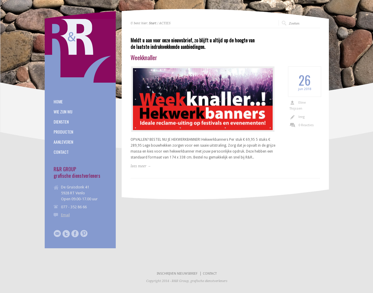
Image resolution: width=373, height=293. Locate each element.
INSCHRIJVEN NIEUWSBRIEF (177, 274)
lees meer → (141, 166)
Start (152, 23)
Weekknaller (144, 57)
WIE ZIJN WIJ (63, 112)
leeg (301, 117)
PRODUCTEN (63, 132)
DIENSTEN (61, 122)
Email (65, 215)
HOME (58, 102)
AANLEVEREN (63, 142)
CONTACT (61, 152)
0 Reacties (306, 125)
